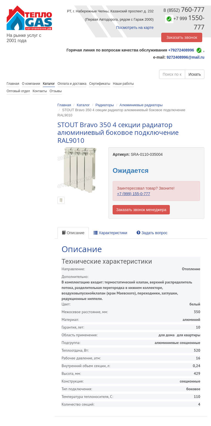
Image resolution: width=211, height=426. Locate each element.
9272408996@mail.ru (185, 57)
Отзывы (56, 91)
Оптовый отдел (18, 91)
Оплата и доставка (72, 84)
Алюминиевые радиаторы (141, 105)
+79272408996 (181, 50)
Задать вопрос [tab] (152, 233)
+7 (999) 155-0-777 (133, 194)
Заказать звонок (181, 37)
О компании (31, 84)
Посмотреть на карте (135, 27)
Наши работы (123, 84)
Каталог (49, 84)
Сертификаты (99, 84)
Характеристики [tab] (110, 233)
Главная (64, 105)
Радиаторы (104, 105)
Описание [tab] (73, 233)
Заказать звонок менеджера (141, 209)
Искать (194, 74)
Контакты (40, 91)
